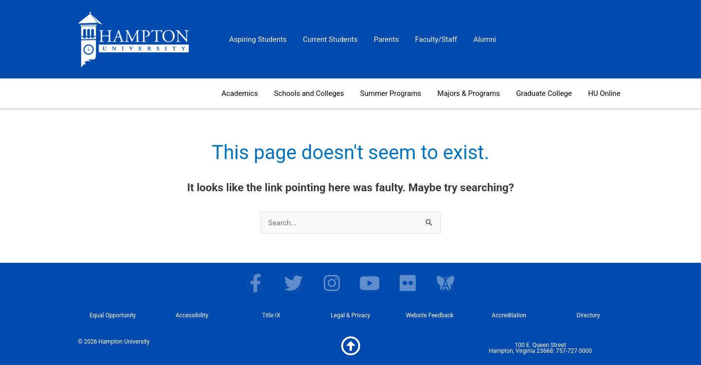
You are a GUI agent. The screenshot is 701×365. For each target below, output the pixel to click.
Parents (382, 39)
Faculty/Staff (430, 39)
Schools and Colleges (316, 93)
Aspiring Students (257, 39)
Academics (248, 93)
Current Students (327, 39)
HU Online (605, 93)
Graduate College (546, 93)
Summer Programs (396, 93)
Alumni (477, 39)
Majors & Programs (473, 93)
